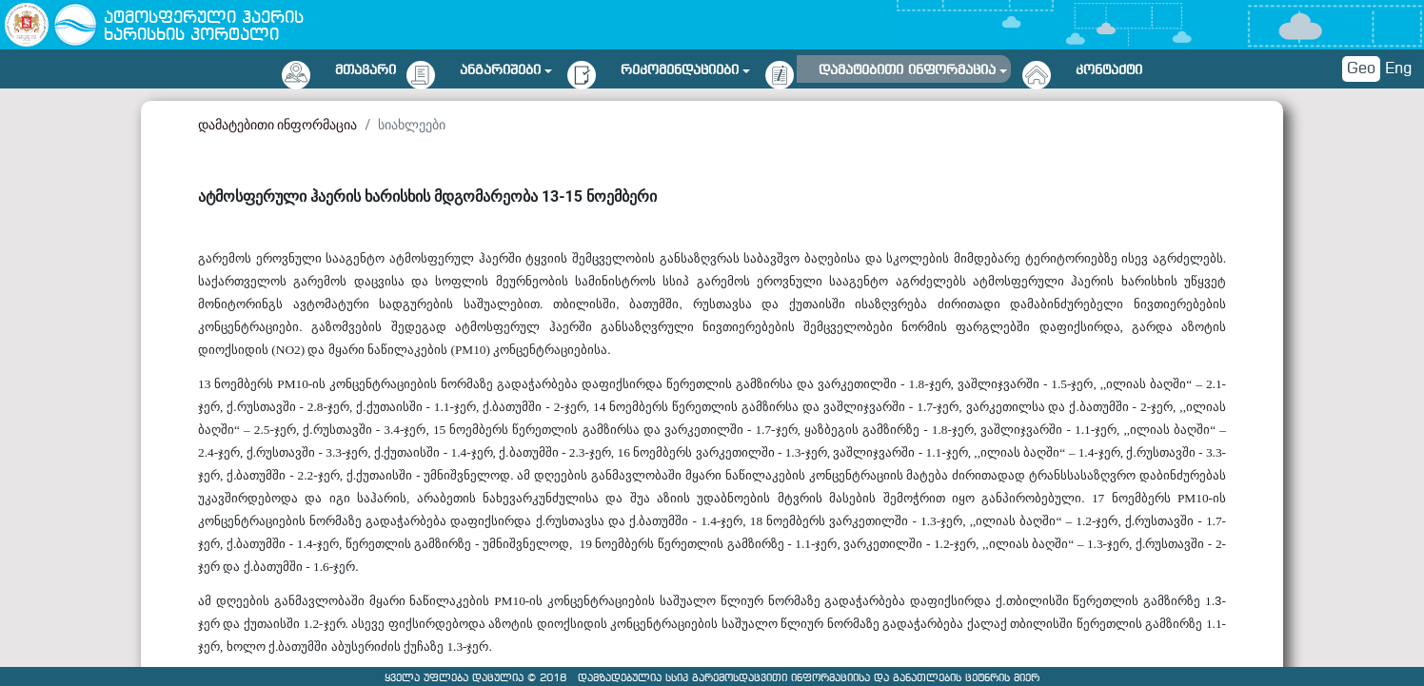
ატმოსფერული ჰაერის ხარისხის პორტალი (204, 27)
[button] (505, 67)
